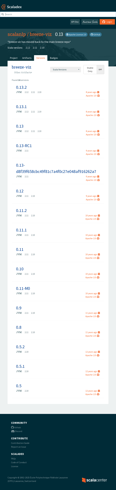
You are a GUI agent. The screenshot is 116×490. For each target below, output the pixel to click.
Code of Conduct (19, 462)
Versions (40, 58)
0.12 (20, 191)
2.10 (42, 47)
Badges (54, 58)
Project (14, 58)
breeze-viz (41, 34)
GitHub (95, 34)
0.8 (18, 327)
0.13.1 (21, 106)
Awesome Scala (90, 22)
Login (107, 21)
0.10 (20, 268)
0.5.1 (20, 366)
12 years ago (92, 351)
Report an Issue (18, 446)
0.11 (20, 249)
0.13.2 (21, 87)
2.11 (35, 47)
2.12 (28, 47)
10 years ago (92, 215)
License (14, 466)
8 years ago (92, 92)
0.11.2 (21, 210)
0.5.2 (20, 346)
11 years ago (92, 312)
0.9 (18, 307)
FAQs (13, 458)
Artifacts (27, 58)
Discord (16, 431)
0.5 (18, 385)
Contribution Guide (20, 443)
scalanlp (17, 34)
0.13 (20, 126)
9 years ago (92, 150)
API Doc (75, 21)
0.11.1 (21, 230)
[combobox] (65, 69)
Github (16, 427)
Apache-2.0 (93, 95)
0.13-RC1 (24, 145)
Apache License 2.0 (76, 34)
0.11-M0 (23, 288)
